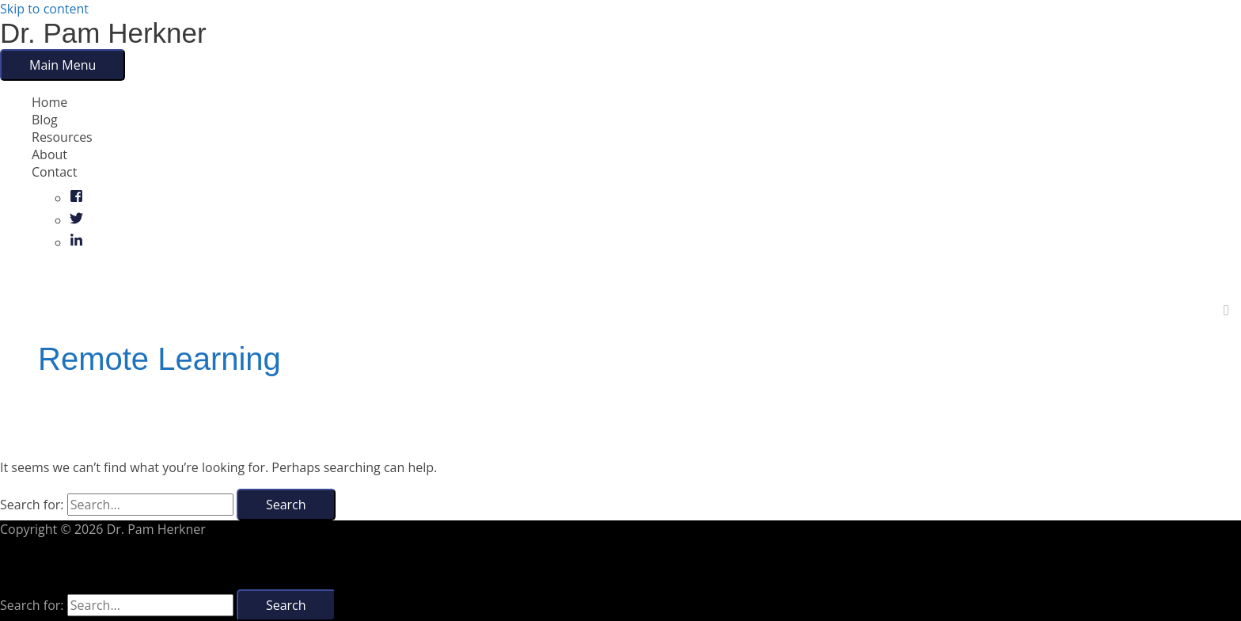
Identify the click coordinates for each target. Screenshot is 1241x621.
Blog (45, 119)
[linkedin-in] (76, 242)
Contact (54, 172)
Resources (62, 137)
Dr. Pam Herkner (103, 32)
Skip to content (44, 8)
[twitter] (76, 220)
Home (49, 102)
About (49, 154)
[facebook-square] (76, 198)
